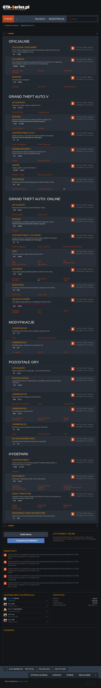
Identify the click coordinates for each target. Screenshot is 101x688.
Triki (39, 311)
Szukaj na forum (11, 25)
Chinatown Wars (69, 404)
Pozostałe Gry (24, 362)
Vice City (40, 352)
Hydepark (18, 454)
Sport (65, 507)
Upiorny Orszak (81, 50)
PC (64, 189)
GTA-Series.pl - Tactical (21, 669)
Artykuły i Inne (42, 214)
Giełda (65, 311)
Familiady (15, 87)
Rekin (10, 604)
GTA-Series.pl (18, 59)
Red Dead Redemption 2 (23, 438)
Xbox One (15, 280)
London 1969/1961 (44, 434)
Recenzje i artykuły (44, 486)
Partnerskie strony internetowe (28, 513)
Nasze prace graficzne (45, 175)
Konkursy (17, 77)
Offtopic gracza (17, 487)
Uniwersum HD (19, 328)
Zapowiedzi (16, 486)
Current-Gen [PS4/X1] (45, 189)
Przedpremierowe (43, 112)
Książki (40, 507)
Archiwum (15, 72)
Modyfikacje (18, 179)
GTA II (14, 434)
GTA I (65, 434)
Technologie (42, 505)
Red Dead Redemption (19, 489)
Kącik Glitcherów (21, 299)
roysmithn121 (80, 61)
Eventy (65, 280)
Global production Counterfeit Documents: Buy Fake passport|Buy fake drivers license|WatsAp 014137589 (43, 554)
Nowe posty (10, 551)
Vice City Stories (17, 418)
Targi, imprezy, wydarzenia (72, 487)
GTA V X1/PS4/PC (17, 112)
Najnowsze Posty (27, 25)
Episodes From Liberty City (46, 338)
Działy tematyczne (21, 494)
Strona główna (39, 675)
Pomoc (70, 675)
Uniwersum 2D (19, 424)
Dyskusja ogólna (20, 378)
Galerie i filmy (42, 295)
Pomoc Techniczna (44, 144)
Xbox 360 (66, 279)
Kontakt (57, 675)
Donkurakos (80, 271)
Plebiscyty (41, 71)
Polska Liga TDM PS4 (19, 264)
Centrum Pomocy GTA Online (26, 235)
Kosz (39, 312)
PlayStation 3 (16, 279)
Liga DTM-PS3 (42, 264)
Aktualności (18, 102)
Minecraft (41, 489)
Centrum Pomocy (20, 460)
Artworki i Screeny (18, 175)
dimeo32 (11, 609)
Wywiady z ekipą (17, 71)
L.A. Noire (41, 487)
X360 (39, 261)
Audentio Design (22, 681)
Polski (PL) (44, 669)
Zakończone (42, 87)
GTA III (65, 352)
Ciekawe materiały (21, 149)
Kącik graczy (18, 476)
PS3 (13, 261)
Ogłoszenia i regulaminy (24, 47)
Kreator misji (16, 295)
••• (47, 600)
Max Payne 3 (67, 486)
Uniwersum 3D (19, 342)
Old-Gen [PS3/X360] (18, 189)
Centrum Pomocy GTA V (23, 133)
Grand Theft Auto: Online (34, 199)
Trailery (14, 161)
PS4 (64, 261)
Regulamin (84, 675)
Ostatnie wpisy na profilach (19, 595)
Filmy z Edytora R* (44, 161)
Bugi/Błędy (15, 311)
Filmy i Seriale (16, 508)
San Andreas (16, 352)
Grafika (15, 165)
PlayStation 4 (42, 279)
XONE (14, 263)
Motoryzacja (67, 505)
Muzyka (14, 505)
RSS (67, 49)
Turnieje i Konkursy (69, 87)
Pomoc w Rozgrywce (19, 144)
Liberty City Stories (44, 418)
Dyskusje (16, 117)
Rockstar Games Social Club (72, 247)
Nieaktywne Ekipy (69, 263)
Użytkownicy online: (64, 534)
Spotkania (17, 269)
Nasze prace (18, 285)
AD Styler (60, 669)
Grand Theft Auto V (28, 97)
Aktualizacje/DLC (17, 214)
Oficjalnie (19, 41)
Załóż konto (25, 534)
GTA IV (14, 338)
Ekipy (14, 251)
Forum (8, 19)
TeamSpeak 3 (67, 71)
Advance (66, 418)
